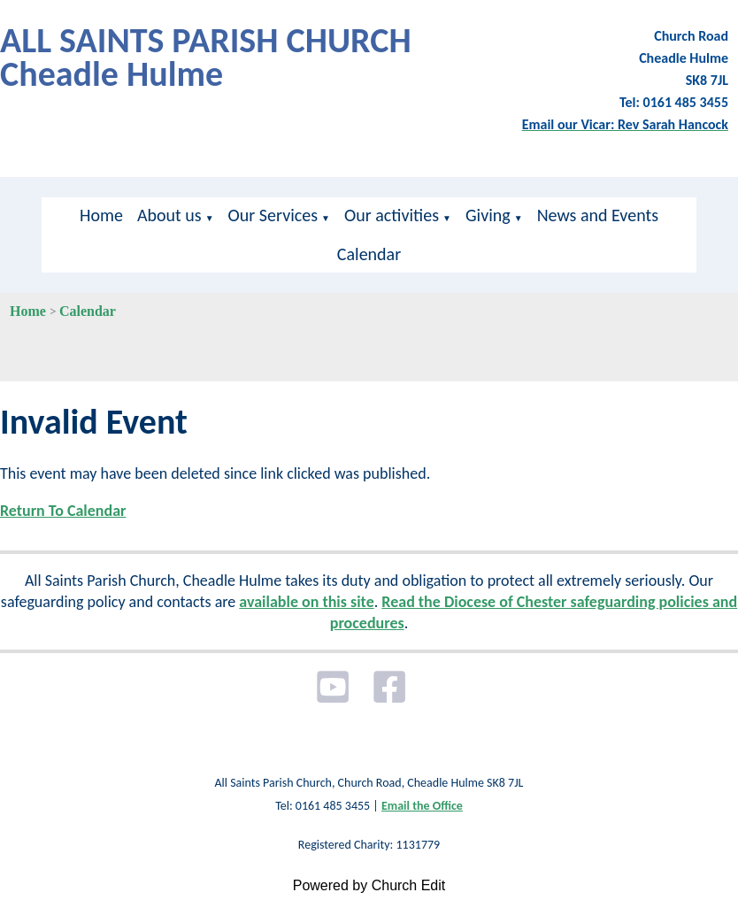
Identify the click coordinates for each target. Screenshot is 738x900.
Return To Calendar (63, 510)
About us (169, 215)
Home (101, 215)
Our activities (391, 215)
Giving (488, 215)
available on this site (306, 602)
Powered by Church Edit (369, 885)
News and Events (597, 215)
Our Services (273, 215)
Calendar (369, 254)
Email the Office (422, 805)
